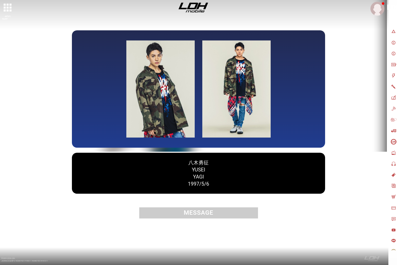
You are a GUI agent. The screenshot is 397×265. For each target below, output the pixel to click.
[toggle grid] (7, 7)
